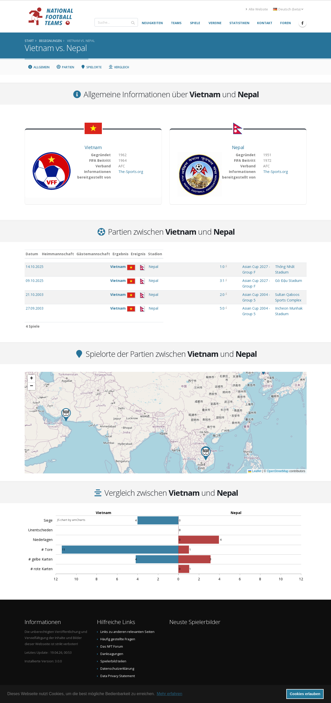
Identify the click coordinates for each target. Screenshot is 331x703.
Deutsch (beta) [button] (288, 9)
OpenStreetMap (278, 451)
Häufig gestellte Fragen (117, 619)
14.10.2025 (34, 266)
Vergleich (118, 67)
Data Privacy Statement (117, 655)
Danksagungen (111, 633)
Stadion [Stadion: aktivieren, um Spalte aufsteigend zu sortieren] (241, 253)
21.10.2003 (34, 284)
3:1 (161, 275)
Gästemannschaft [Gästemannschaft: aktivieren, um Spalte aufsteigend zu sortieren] (120, 253)
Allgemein (39, 67)
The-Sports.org (130, 171)
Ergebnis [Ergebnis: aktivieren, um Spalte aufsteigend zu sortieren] (161, 253)
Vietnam (93, 147)
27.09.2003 (34, 293)
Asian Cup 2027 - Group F (195, 266)
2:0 (161, 284)
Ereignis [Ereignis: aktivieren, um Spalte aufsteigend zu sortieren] (182, 253)
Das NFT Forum (111, 626)
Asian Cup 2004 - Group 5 (195, 284)
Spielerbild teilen (113, 641)
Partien (65, 67)
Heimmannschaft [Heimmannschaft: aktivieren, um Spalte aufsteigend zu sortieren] (85, 253)
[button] (66, 394)
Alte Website (257, 9)
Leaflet (254, 451)
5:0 (161, 293)
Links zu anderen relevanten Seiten (127, 611)
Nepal (238, 147)
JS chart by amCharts (71, 499)
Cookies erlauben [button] (305, 694)
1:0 (161, 266)
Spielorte (91, 67)
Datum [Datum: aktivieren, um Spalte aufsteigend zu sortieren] (32, 253)
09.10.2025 (34, 275)
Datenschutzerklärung (117, 648)
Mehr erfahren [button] (169, 694)
